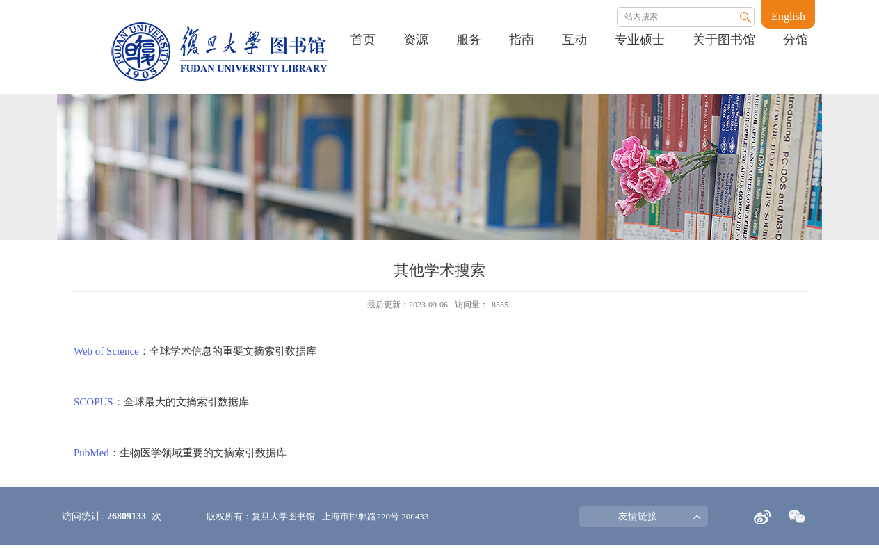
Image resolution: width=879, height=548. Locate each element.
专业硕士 (640, 40)
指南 (521, 40)
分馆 (795, 40)
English (788, 16)
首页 (363, 40)
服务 (468, 40)
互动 (574, 40)
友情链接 (637, 516)
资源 (415, 40)
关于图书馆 (724, 40)
